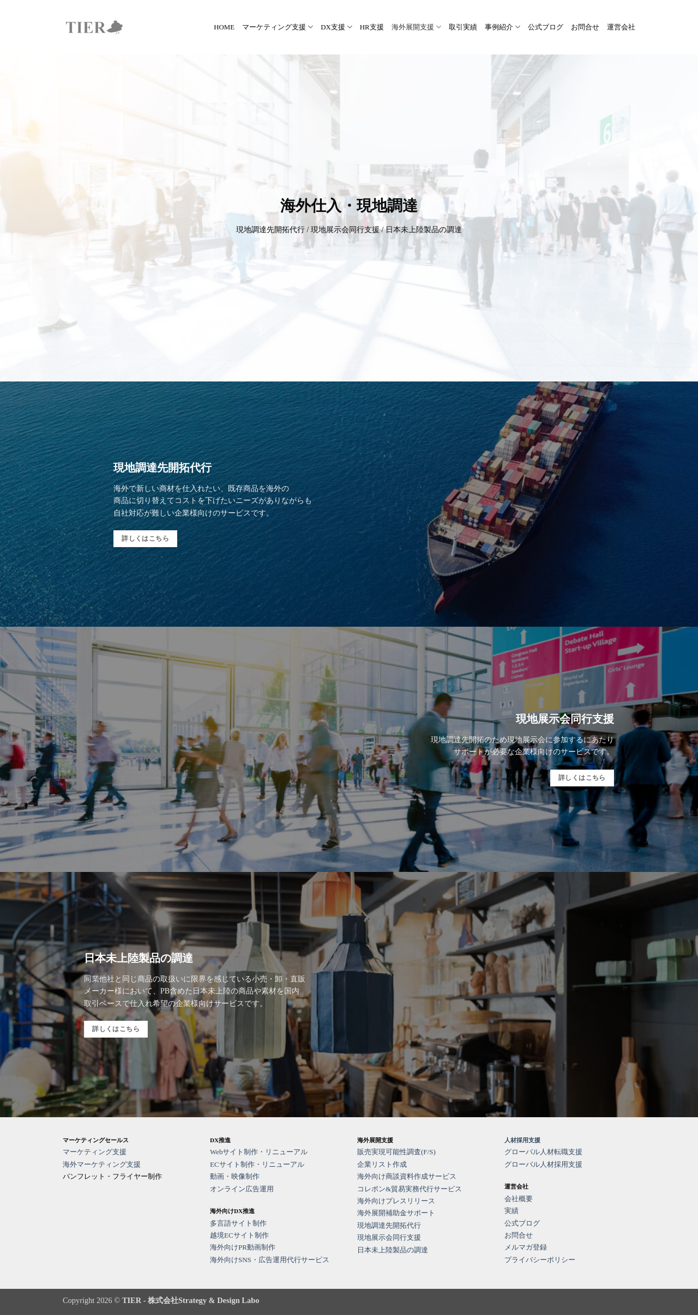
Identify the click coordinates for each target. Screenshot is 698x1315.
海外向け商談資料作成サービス (406, 1176)
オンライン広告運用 (242, 1189)
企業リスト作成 (382, 1164)
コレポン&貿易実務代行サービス (409, 1189)
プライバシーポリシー (539, 1260)
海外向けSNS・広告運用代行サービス (269, 1260)
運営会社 (621, 27)
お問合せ (585, 27)
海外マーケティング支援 (102, 1164)
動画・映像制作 (235, 1176)
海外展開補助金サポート (396, 1213)
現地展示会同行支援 (389, 1237)
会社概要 (518, 1199)
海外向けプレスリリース (396, 1201)
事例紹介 (502, 27)
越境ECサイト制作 (239, 1235)
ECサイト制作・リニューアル (257, 1164)
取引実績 (463, 27)
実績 (511, 1211)
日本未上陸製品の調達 (392, 1250)
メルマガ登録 (525, 1247)
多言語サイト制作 (238, 1223)
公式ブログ (545, 27)
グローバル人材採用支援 (543, 1164)
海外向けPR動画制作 (242, 1247)
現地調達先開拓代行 (389, 1225)
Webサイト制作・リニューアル (259, 1152)
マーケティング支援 (277, 27)
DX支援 (336, 27)
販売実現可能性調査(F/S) (396, 1152)
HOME (224, 27)
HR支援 (372, 27)
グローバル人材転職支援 (543, 1152)
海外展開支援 (416, 27)
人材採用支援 (522, 1140)
